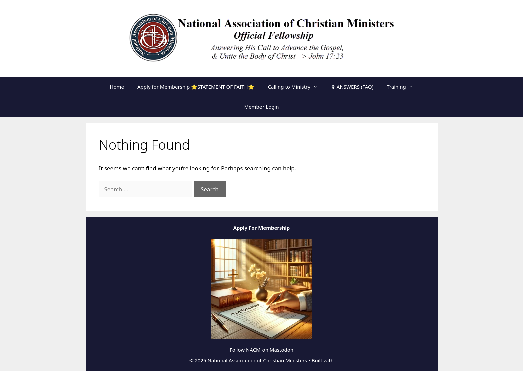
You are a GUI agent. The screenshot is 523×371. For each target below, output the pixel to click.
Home (117, 86)
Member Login (261, 106)
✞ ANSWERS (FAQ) (352, 86)
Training (403, 87)
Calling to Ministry (296, 87)
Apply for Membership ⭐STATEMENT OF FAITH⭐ (195, 86)
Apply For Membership (261, 227)
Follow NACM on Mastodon (261, 349)
